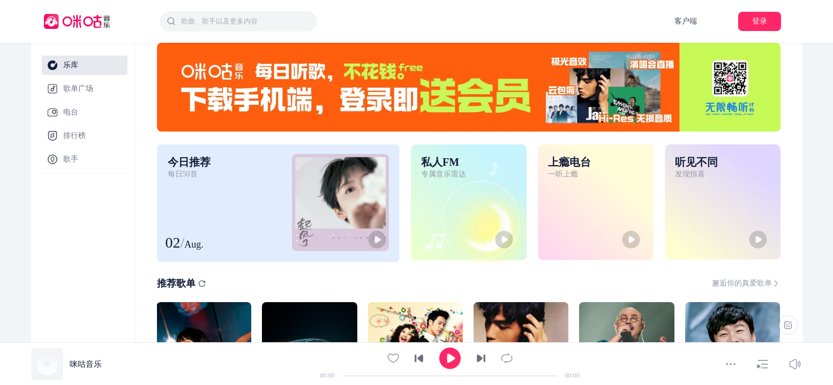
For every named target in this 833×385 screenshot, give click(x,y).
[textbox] (246, 21)
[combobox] (238, 21)
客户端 (685, 21)
